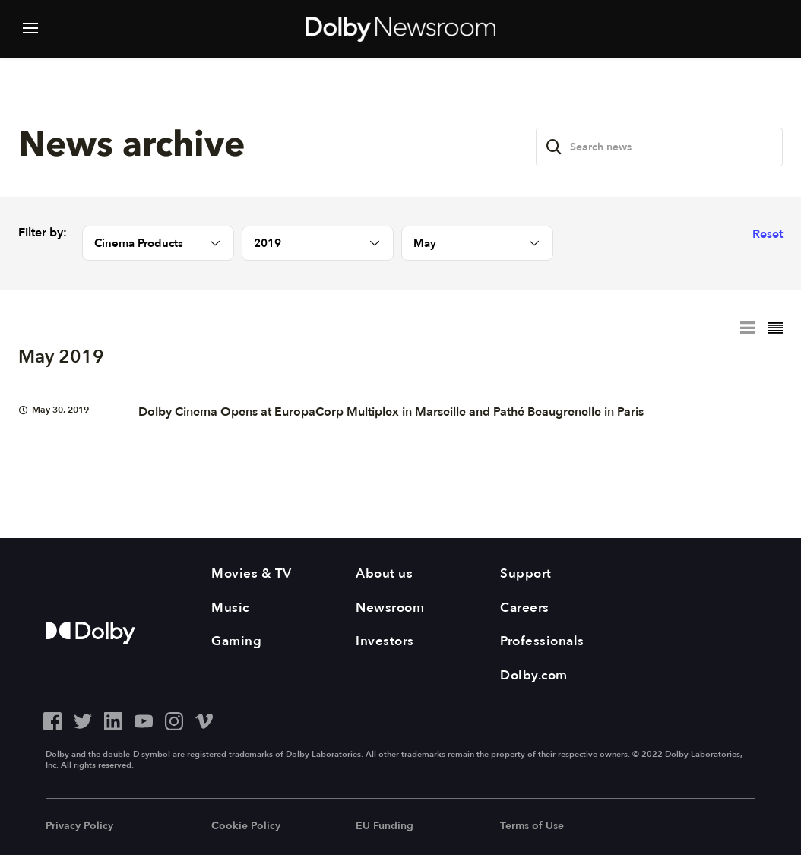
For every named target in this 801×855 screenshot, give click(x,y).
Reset (767, 234)
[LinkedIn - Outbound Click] (113, 719)
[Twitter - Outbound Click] (83, 719)
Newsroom (390, 607)
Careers (524, 607)
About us (384, 573)
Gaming (236, 641)
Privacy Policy (79, 826)
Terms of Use (532, 826)
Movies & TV (251, 573)
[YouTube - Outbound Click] (144, 719)
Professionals (542, 641)
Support (526, 573)
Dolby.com (534, 675)
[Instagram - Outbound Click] (174, 719)
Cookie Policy (245, 826)
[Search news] (659, 147)
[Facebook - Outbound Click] (52, 719)
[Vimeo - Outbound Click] (204, 719)
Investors (385, 641)
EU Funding (384, 826)
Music (230, 607)
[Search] (554, 147)
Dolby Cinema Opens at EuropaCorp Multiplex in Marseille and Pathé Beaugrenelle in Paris (391, 412)
